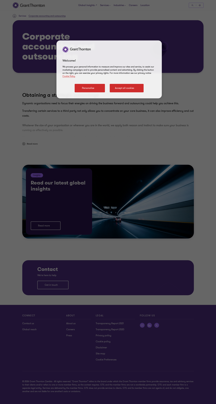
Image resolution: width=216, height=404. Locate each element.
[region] (109, 69)
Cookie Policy (68, 76)
